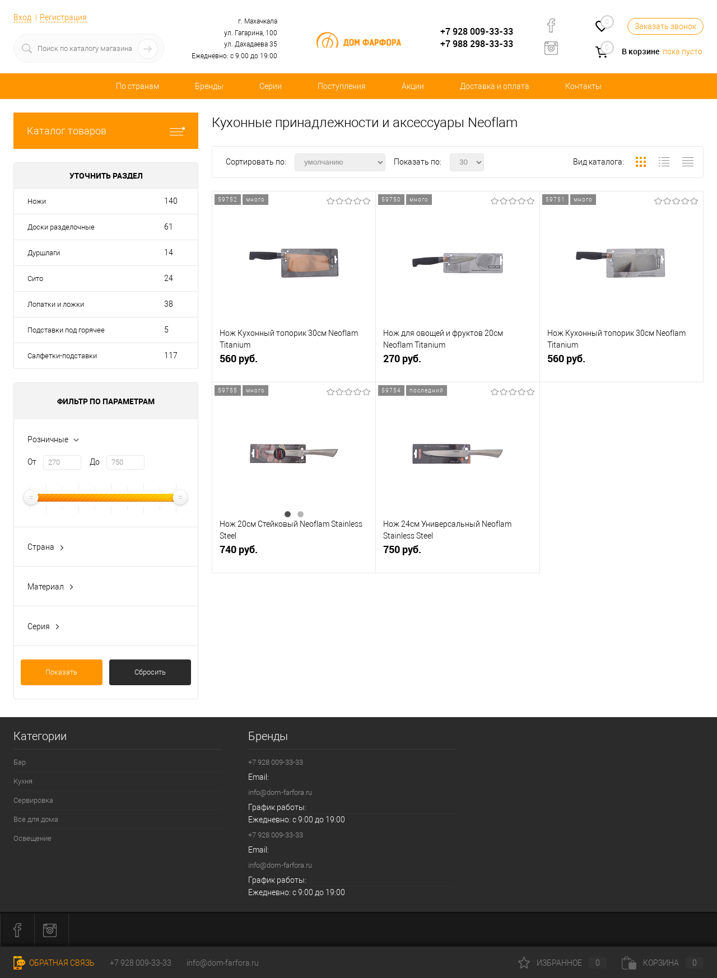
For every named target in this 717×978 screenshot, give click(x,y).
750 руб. (457, 554)
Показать (61, 672)
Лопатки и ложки (55, 304)
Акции (413, 86)
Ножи (36, 201)
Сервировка (33, 800)
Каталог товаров (106, 131)
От (31, 461)
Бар (19, 762)
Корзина (663, 962)
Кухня (22, 781)
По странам (137, 86)
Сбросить (150, 672)
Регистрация (63, 17)
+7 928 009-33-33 (476, 31)
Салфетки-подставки (62, 356)
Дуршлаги (43, 253)
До (95, 461)
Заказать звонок (665, 26)
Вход (22, 17)
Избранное (562, 962)
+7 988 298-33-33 (476, 44)
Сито (35, 278)
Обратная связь (54, 962)
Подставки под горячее (66, 330)
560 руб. (294, 363)
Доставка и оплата (494, 86)
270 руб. (457, 363)
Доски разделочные (61, 227)
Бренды (209, 86)
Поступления (342, 86)
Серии (270, 86)
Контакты (583, 86)
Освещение (32, 838)
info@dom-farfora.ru (280, 792)
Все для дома (35, 819)
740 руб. (294, 554)
